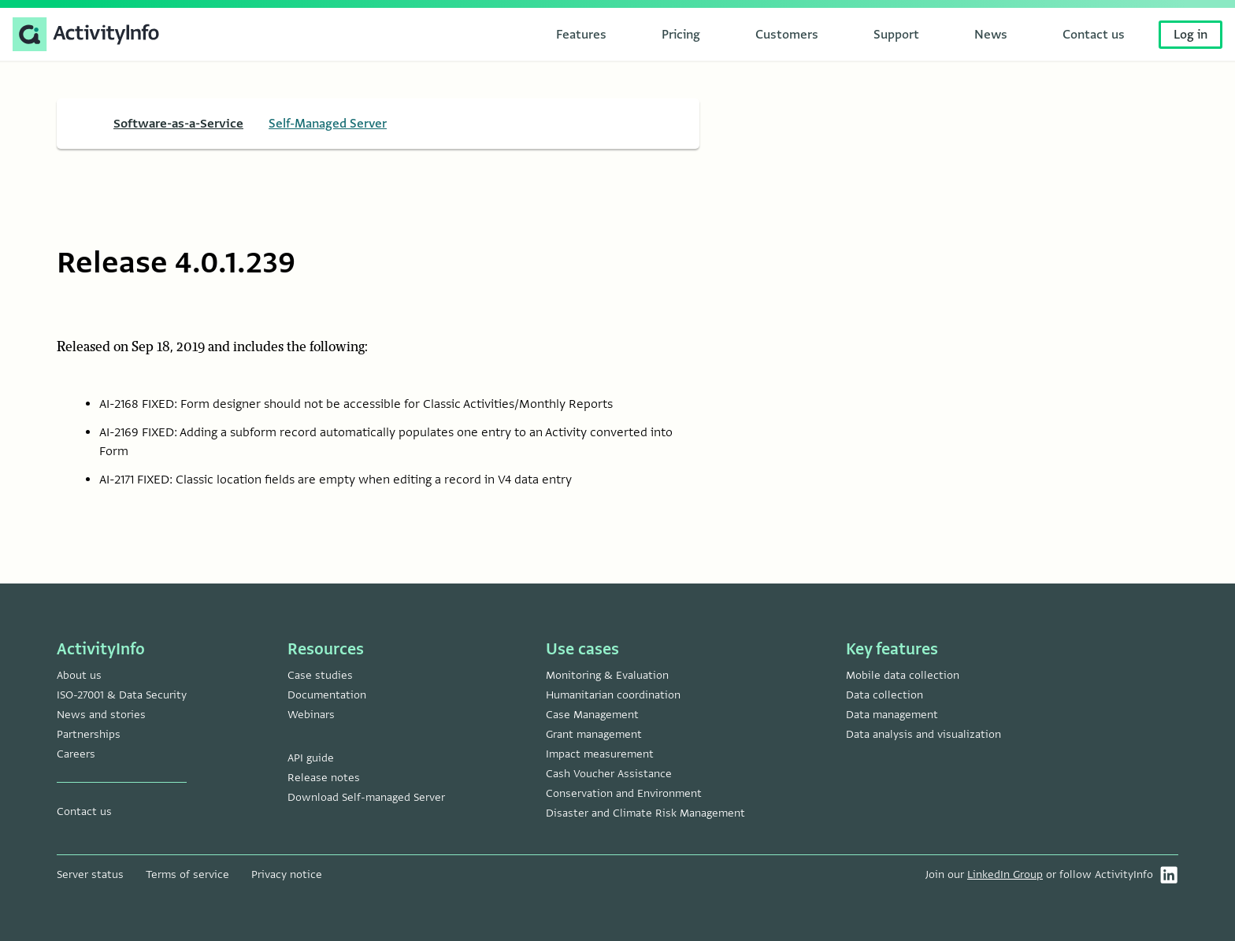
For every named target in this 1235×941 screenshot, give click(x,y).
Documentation (326, 694)
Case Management (592, 714)
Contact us (84, 811)
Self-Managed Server (328, 124)
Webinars (311, 714)
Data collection (884, 694)
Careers (76, 754)
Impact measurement (600, 754)
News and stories (101, 714)
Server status (90, 874)
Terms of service (187, 874)
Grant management (594, 734)
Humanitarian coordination (613, 694)
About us (79, 675)
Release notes (323, 777)
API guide (310, 757)
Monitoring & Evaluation (607, 675)
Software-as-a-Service (178, 124)
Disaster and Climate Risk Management (645, 813)
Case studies (320, 675)
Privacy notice (286, 874)
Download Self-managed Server (366, 797)
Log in (1190, 35)
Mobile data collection (902, 675)
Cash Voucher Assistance (609, 773)
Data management (892, 714)
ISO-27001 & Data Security (122, 694)
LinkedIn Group (1005, 874)
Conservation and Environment (624, 793)
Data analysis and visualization (923, 734)
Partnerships (89, 734)
